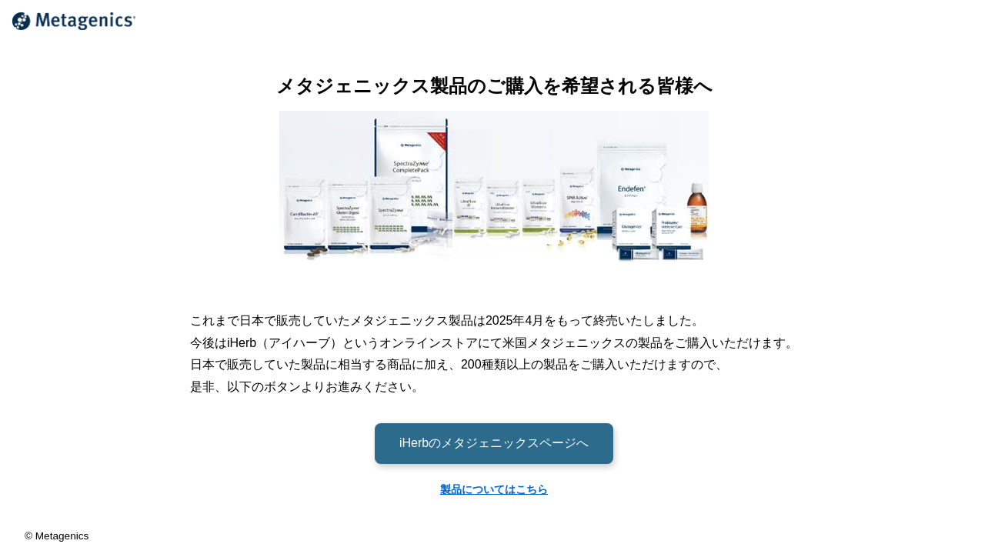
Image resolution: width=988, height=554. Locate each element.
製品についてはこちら (494, 489)
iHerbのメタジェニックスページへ (494, 442)
